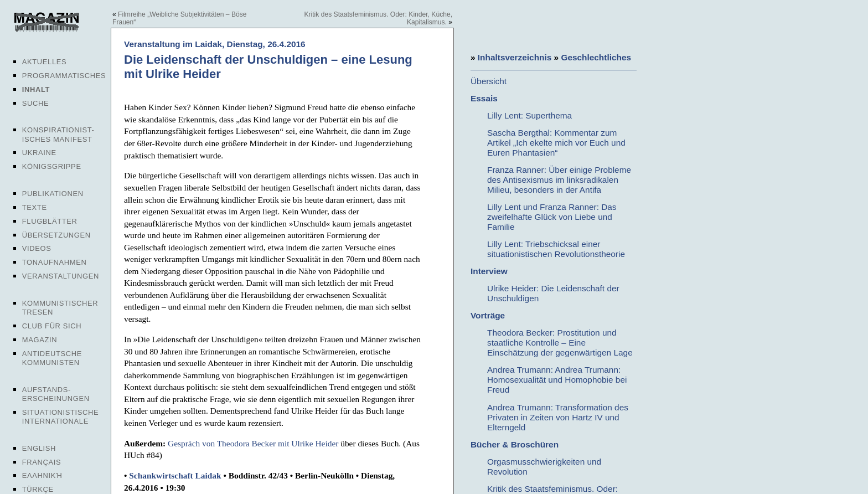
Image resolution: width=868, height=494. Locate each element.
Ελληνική (42, 475)
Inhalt (36, 89)
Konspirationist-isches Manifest (58, 134)
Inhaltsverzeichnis (514, 57)
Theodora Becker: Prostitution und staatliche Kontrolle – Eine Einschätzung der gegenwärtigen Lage (560, 342)
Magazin (39, 340)
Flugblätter (50, 221)
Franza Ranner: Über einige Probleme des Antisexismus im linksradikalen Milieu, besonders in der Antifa (559, 179)
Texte (34, 207)
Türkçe (38, 489)
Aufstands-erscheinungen (56, 394)
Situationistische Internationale (60, 416)
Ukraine (39, 152)
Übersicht (489, 81)
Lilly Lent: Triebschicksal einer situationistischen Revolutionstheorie (556, 249)
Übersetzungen (56, 235)
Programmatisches (64, 75)
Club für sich (52, 326)
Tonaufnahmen (54, 262)
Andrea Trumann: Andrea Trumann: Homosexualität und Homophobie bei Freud (557, 379)
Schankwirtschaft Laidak (175, 475)
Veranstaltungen (60, 276)
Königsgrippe (51, 166)
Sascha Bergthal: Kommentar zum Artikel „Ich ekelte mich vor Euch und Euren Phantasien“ (556, 142)
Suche (35, 103)
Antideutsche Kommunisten (52, 358)
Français (41, 462)
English (39, 448)
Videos (36, 248)
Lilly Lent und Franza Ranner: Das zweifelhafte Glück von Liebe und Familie (552, 216)
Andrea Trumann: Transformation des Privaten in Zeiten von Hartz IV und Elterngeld (557, 417)
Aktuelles (44, 62)
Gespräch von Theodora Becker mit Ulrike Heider (253, 443)
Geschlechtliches (596, 57)
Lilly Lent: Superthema (529, 115)
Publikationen (53, 193)
